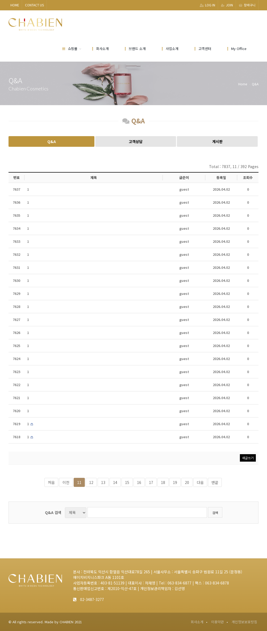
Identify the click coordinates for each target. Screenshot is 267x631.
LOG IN (207, 5)
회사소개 (100, 48)
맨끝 (214, 482)
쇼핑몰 (69, 48)
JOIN (227, 5)
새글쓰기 (248, 458)
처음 (51, 482)
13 (103, 482)
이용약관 (217, 621)
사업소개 (170, 48)
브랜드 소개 (135, 48)
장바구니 (247, 5)
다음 (200, 482)
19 (175, 482)
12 (91, 482)
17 (151, 482)
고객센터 (202, 48)
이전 (65, 482)
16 (139, 482)
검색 (215, 512)
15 (127, 482)
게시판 (217, 141)
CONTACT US (34, 5)
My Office (237, 48)
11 (79, 482)
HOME (14, 5)
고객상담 (136, 141)
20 (187, 482)
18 (163, 482)
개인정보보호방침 (244, 621)
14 (115, 482)
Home (242, 84)
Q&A (51, 141)
